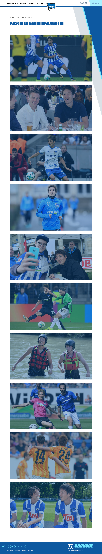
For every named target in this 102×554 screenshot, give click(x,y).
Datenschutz (17, 550)
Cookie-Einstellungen (27, 550)
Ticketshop (23, 3)
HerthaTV (40, 3)
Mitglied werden (12, 3)
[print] (35, 550)
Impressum (10, 550)
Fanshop (32, 3)
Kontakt (3, 550)
